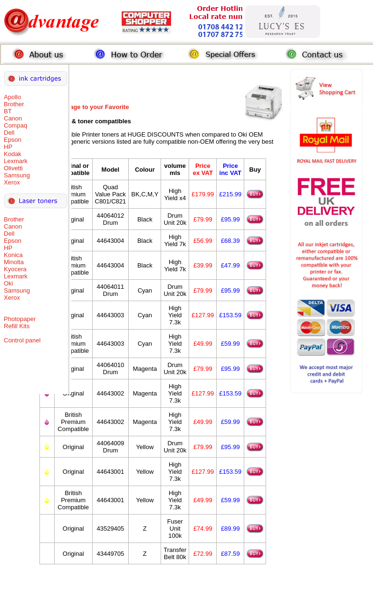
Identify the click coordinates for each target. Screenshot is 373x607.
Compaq (15, 125)
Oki (8, 283)
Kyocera (15, 269)
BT (8, 111)
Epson (12, 139)
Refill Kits (16, 326)
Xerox (12, 182)
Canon (13, 118)
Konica (13, 254)
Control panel (22, 340)
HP (8, 146)
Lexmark (16, 161)
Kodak (12, 153)
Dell (9, 132)
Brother (14, 104)
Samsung (17, 175)
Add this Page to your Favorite (84, 106)
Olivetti (13, 168)
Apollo (12, 97)
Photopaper (20, 318)
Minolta (14, 262)
